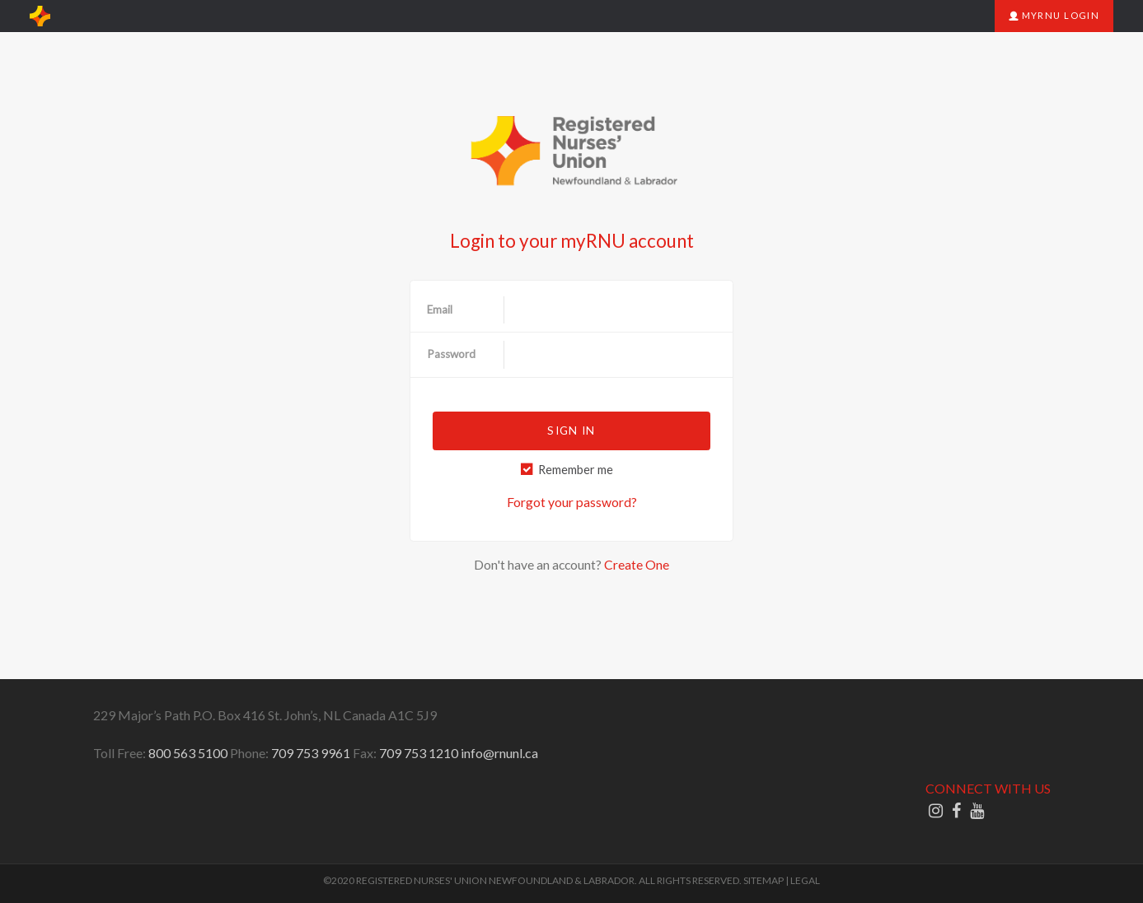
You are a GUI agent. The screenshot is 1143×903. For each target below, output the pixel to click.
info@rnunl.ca (499, 753)
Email (439, 309)
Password (451, 354)
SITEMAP (763, 880)
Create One (636, 564)
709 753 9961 (310, 753)
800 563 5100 (187, 753)
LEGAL (805, 880)
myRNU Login (1054, 15)
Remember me (575, 470)
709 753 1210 (418, 753)
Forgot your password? (572, 502)
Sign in (571, 430)
